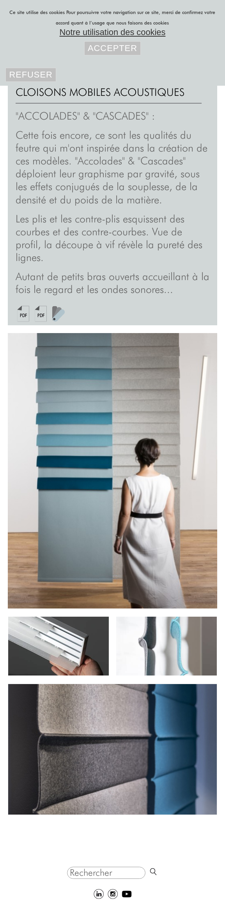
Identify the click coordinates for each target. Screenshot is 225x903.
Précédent (26, 470)
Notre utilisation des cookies (113, 32)
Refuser (30, 74)
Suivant (199, 470)
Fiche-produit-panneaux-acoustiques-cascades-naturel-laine (41, 313)
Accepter (112, 48)
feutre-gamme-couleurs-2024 (58, 313)
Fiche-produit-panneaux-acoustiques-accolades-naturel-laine (23, 313)
